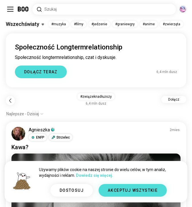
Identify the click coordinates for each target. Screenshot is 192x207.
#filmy (78, 24)
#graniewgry (125, 24)
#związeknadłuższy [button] (96, 97)
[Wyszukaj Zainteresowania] (104, 9)
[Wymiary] (182, 9)
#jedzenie (99, 24)
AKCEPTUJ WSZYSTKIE (133, 190)
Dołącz (173, 99)
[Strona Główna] (23, 9)
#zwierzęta (171, 24)
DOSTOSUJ (72, 190)
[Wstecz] (10, 100)
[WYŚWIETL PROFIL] (18, 134)
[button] (38, 137)
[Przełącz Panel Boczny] (10, 9)
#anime (149, 24)
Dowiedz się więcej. (94, 175)
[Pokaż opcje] (25, 113)
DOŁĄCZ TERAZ (41, 72)
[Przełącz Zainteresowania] (25, 24)
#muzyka (58, 24)
